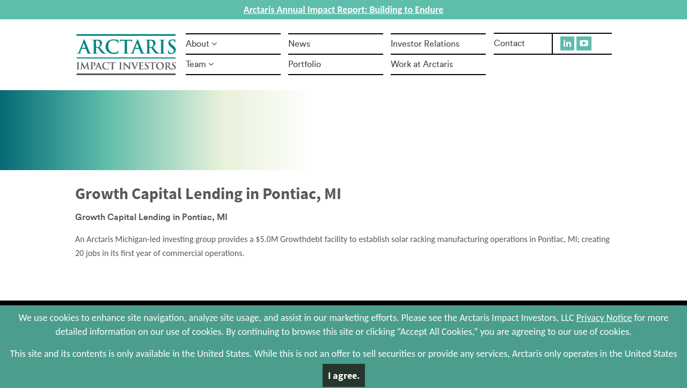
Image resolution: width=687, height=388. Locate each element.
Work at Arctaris (422, 64)
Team (200, 64)
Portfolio (304, 64)
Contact (509, 43)
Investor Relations (425, 44)
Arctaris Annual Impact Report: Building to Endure (343, 10)
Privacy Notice (604, 318)
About (201, 44)
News (299, 44)
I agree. (344, 375)
